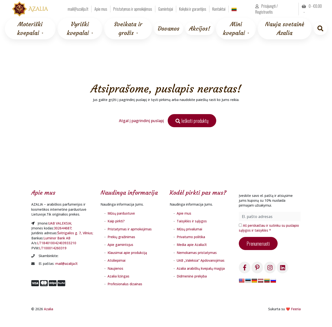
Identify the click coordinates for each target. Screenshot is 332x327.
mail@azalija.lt (78, 9)
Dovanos (168, 28)
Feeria (296, 309)
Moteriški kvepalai (29, 29)
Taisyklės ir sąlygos (192, 221)
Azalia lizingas (118, 276)
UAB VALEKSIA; (60, 223)
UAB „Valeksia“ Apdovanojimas (200, 260)
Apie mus (100, 9)
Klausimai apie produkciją (127, 252)
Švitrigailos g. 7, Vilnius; (75, 233)
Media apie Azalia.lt (192, 244)
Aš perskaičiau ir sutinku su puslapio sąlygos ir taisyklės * (269, 228)
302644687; (63, 228)
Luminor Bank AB (56, 238)
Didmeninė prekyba (192, 276)
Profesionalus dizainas (125, 284)
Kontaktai (218, 9)
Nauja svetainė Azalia (284, 29)
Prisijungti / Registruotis (266, 9)
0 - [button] (312, 6)
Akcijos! (199, 28)
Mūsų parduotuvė (121, 213)
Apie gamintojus (120, 244)
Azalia (48, 309)
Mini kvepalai (234, 29)
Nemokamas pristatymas (197, 252)
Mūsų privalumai (189, 229)
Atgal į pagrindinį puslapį (141, 120)
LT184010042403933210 (56, 243)
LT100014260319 (52, 248)
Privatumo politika (191, 237)
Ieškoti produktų (191, 120)
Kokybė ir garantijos (192, 9)
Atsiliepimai (116, 260)
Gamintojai (165, 9)
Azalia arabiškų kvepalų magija (201, 268)
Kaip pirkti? (116, 221)
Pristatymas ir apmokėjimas (132, 9)
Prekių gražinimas (121, 237)
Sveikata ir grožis (128, 29)
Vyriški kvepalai (78, 29)
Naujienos (115, 268)
